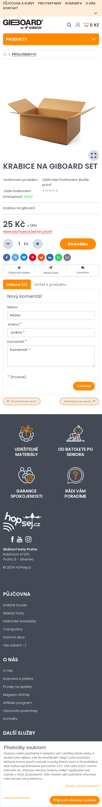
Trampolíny (12, 629)
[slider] (50, 190)
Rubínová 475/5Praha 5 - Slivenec (20, 554)
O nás (90, 3)
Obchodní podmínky (20, 711)
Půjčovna (16, 594)
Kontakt (10, 8)
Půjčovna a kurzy (18, 3)
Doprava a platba (18, 678)
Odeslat (84, 386)
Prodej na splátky (17, 686)
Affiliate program (17, 702)
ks (23, 244)
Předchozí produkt (22, 401)
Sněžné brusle (15, 605)
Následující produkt (79, 401)
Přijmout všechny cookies (75, 800)
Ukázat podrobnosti (17, 798)
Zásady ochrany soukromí (82, 786)
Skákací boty (13, 613)
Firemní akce (14, 637)
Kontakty (10, 718)
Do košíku (78, 244)
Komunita (73, 3)
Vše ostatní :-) (14, 645)
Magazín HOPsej (16, 694)
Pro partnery (50, 3)
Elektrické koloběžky (19, 621)
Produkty (51, 39)
